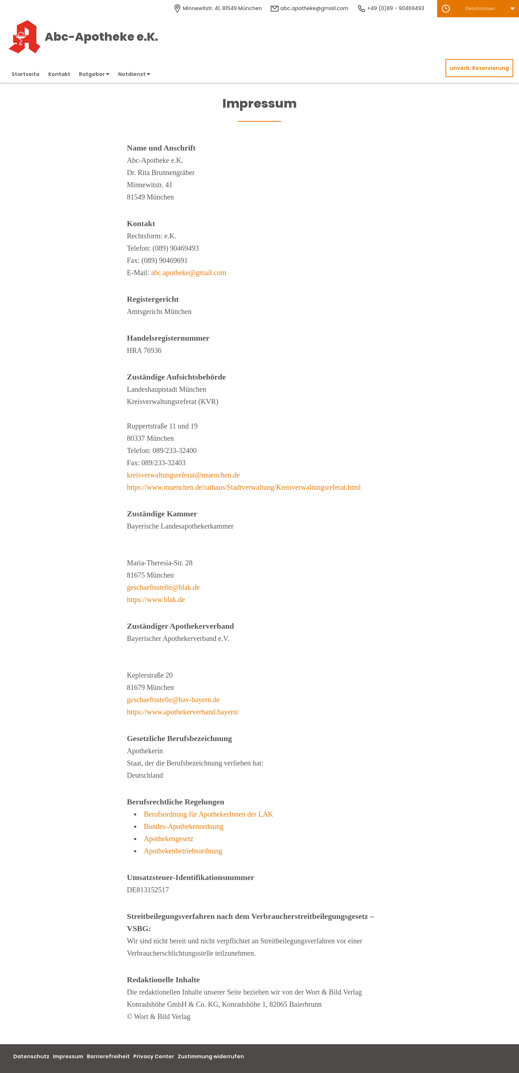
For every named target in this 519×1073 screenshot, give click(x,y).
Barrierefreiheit (108, 1056)
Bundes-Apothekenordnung (183, 826)
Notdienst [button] (134, 74)
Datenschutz (31, 1056)
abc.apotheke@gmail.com (188, 273)
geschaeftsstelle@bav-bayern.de (173, 700)
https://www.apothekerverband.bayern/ (183, 712)
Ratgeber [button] (94, 74)
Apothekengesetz (169, 839)
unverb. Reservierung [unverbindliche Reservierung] (479, 68)
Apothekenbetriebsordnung (183, 851)
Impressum (68, 1056)
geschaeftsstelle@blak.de (163, 587)
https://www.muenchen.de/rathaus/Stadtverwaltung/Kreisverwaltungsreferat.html (244, 487)
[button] (478, 8)
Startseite (26, 74)
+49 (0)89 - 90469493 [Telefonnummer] (390, 8)
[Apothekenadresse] (217, 8)
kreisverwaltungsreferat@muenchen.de (183, 475)
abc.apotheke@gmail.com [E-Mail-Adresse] (309, 8)
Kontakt (59, 74)
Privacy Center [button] (153, 1056)
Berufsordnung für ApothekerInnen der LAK (208, 814)
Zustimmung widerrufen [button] (211, 1056)
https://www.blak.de (156, 599)
